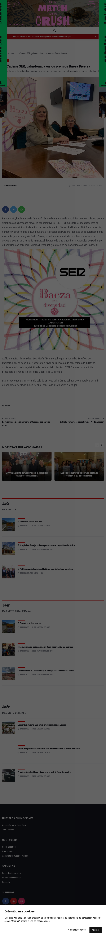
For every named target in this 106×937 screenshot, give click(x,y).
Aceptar (95, 929)
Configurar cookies (77, 929)
